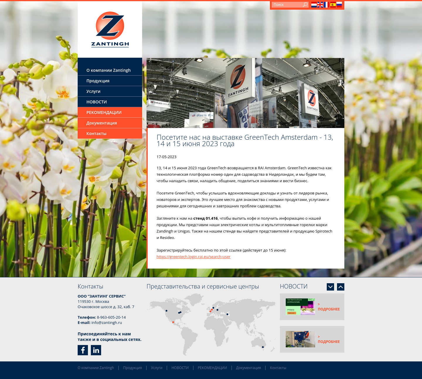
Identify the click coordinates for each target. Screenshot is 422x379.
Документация (101, 123)
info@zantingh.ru (106, 322)
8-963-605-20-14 (111, 317)
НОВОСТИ (96, 102)
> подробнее (329, 307)
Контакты (96, 133)
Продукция (97, 80)
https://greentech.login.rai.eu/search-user (193, 256)
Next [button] (330, 287)
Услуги (93, 91)
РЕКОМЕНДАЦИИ (104, 112)
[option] (245, 93)
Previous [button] (340, 287)
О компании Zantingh (108, 70)
